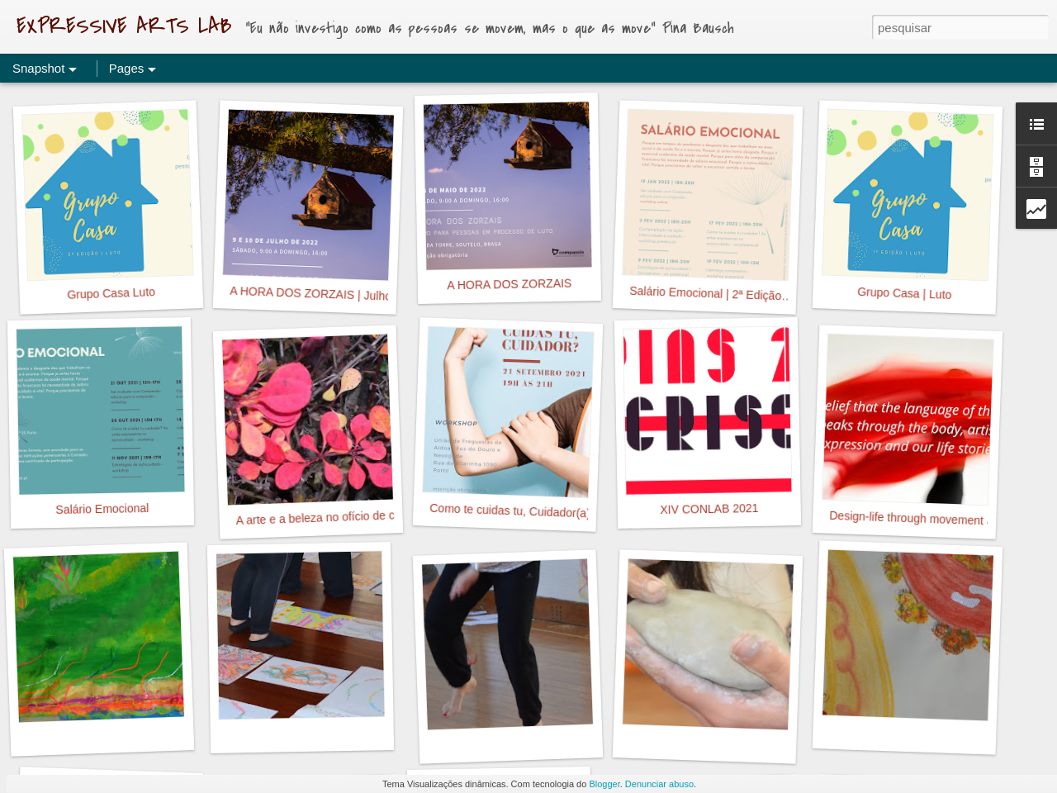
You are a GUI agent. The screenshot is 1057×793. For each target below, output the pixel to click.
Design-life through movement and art (926, 519)
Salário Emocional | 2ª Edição (705, 293)
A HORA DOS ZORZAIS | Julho (310, 293)
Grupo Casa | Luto (904, 293)
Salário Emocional (102, 508)
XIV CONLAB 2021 (709, 508)
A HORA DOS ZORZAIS (509, 284)
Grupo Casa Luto (111, 293)
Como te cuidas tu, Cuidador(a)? (513, 510)
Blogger (604, 784)
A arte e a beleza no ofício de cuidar (327, 517)
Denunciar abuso (659, 784)
